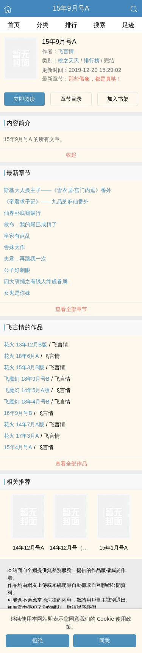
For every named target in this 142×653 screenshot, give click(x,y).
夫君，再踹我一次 (25, 259)
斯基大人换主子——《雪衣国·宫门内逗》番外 (57, 190)
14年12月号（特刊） (74, 548)
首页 (14, 25)
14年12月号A (28, 548)
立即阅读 (24, 99)
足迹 (128, 25)
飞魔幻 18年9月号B (27, 379)
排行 (71, 25)
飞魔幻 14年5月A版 (27, 390)
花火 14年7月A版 (24, 424)
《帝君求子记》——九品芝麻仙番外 (46, 202)
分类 (42, 25)
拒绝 (37, 640)
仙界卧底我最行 (22, 213)
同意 (104, 640)
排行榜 (92, 60)
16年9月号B (18, 413)
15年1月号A (114, 548)
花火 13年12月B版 (25, 345)
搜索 (100, 25)
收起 (71, 155)
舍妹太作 (14, 247)
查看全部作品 (71, 464)
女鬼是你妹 (17, 293)
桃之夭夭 (68, 60)
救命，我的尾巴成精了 (30, 224)
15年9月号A (71, 8)
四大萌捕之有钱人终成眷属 (35, 281)
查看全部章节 (71, 309)
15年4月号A (18, 447)
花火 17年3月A (21, 436)
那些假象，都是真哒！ (95, 79)
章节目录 (71, 99)
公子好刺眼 (17, 270)
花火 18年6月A (21, 356)
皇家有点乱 (17, 236)
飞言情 (66, 51)
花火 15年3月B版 (24, 367)
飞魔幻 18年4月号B (27, 402)
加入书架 (117, 99)
